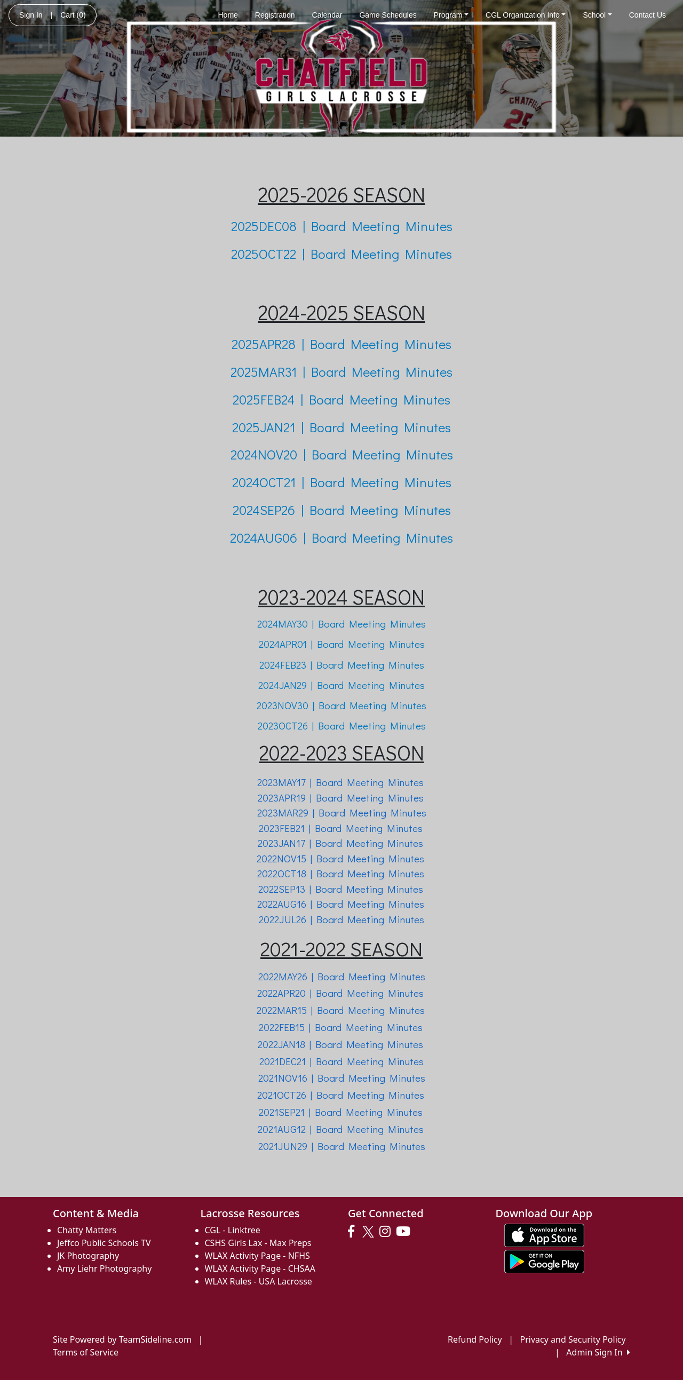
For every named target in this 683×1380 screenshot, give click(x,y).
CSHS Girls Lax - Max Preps (258, 1243)
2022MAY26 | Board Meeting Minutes (341, 976)
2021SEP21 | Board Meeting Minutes (341, 1112)
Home (227, 15)
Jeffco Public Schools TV (104, 1243)
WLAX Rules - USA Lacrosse (258, 1281)
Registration (275, 15)
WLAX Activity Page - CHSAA (260, 1268)
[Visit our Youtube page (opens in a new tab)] (406, 1232)
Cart (72, 15)
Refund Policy (475, 1339)
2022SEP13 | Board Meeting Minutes (340, 888)
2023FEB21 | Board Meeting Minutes (341, 828)
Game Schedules (387, 15)
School (597, 15)
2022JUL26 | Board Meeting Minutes (341, 919)
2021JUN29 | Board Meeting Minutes (341, 1146)
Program (451, 15)
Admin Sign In (598, 1352)
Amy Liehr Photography (104, 1268)
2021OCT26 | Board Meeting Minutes (340, 1094)
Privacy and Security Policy (573, 1339)
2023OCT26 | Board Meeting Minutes (342, 725)
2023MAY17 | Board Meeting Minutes (340, 782)
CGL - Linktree (232, 1230)
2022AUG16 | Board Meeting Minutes (341, 903)
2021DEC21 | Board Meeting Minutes (341, 1061)
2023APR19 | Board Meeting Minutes (341, 797)
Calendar (327, 15)
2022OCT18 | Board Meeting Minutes (340, 873)
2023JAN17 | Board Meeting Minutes (340, 843)
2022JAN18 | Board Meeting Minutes (340, 1044)
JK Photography (88, 1256)
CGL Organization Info (526, 15)
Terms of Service (85, 1352)
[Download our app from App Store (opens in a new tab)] (544, 1234)
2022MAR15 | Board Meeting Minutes (341, 1010)
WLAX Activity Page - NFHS (257, 1256)
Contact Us (647, 15)
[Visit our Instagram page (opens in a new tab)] (387, 1232)
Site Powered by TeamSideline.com (122, 1339)
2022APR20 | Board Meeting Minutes (340, 993)
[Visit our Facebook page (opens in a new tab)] (354, 1232)
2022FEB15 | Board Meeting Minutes (341, 1027)
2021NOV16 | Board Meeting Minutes (341, 1077)
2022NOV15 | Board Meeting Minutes (340, 858)
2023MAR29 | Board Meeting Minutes (341, 812)
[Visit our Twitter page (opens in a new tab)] (369, 1232)
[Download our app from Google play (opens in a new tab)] (544, 1260)
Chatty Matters (86, 1230)
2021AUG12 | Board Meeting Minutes (341, 1129)
